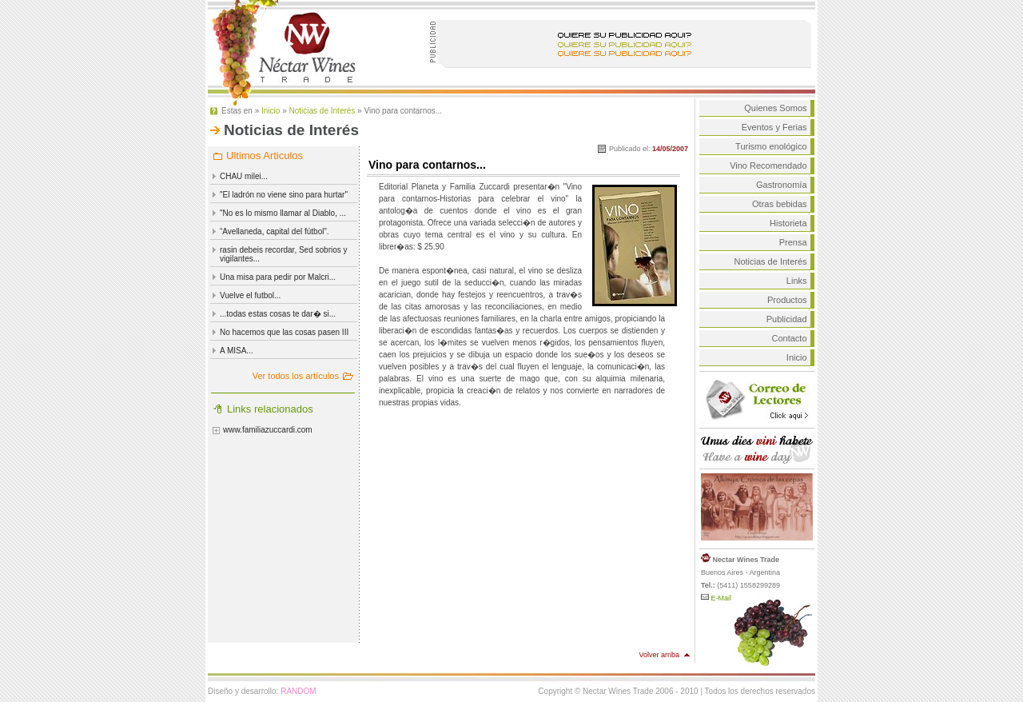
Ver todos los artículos (296, 376)
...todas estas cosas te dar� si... (278, 313)
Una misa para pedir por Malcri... (278, 277)
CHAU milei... (244, 176)
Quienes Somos (775, 108)
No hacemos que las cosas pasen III (284, 332)
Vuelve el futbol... (250, 295)
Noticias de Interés (322, 110)
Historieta (788, 223)
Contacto (789, 338)
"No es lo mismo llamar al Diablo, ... (283, 213)
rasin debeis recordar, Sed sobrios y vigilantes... (284, 254)
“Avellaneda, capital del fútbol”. (274, 231)
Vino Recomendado (768, 165)
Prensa (793, 242)
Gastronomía (781, 184)
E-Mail (716, 598)
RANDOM (298, 691)
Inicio (270, 110)
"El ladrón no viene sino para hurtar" (284, 194)
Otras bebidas (779, 204)
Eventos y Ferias (774, 127)
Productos (787, 300)
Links (796, 280)
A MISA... (236, 350)
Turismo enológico (770, 146)
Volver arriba (659, 655)
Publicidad (786, 319)
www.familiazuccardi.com (267, 429)
